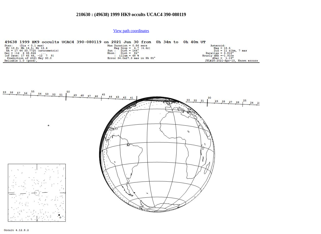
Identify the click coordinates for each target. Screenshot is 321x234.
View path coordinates (131, 31)
